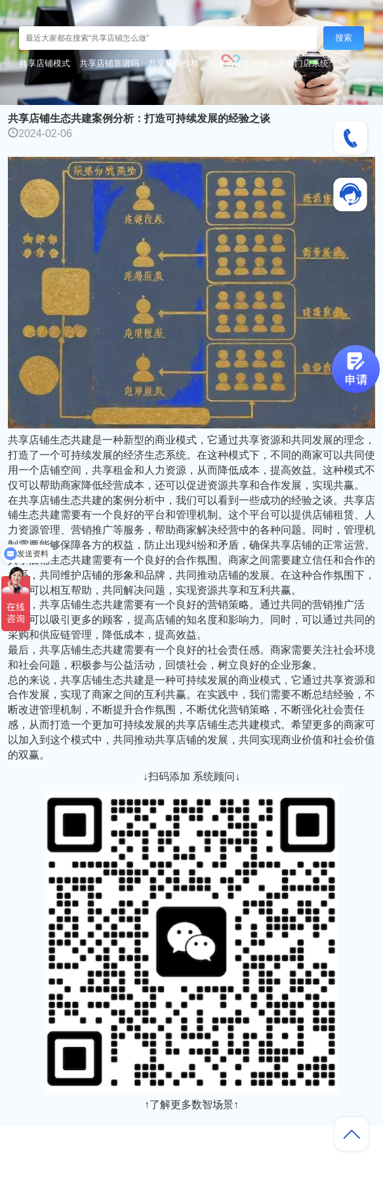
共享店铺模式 (44, 63)
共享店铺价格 (173, 63)
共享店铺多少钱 (238, 63)
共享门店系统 (303, 63)
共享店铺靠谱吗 (109, 63)
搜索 (343, 38)
